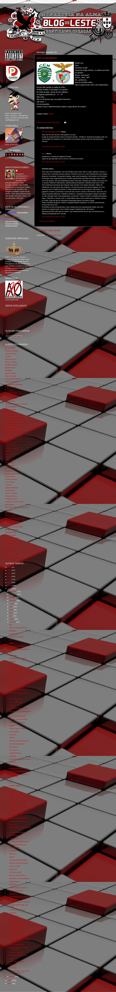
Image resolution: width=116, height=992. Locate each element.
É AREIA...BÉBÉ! (15, 786)
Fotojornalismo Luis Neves (14, 426)
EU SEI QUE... (14, 634)
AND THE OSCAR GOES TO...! (20, 693)
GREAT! (12, 738)
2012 (10, 579)
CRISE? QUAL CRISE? (17, 671)
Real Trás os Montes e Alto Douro (17, 507)
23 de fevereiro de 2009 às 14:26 (53, 162)
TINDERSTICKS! (15, 753)
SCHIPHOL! (13, 655)
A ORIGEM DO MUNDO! (17, 658)
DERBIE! (12, 725)
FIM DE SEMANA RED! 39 (18, 888)
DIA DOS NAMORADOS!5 (18, 798)
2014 (10, 573)
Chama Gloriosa (11, 387)
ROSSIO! (12, 661)
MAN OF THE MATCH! (17, 875)
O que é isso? (10, 482)
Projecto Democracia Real (14, 502)
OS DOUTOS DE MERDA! (18, 860)
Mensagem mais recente (49, 230)
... (9, 696)
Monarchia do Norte (12, 454)
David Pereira (10, 401)
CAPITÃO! (12, 894)
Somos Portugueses (12, 524)
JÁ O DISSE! (13, 916)
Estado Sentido (10, 409)
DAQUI (51, 114)
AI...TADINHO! (14, 835)
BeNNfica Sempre (11, 365)
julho (11, 607)
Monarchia (9, 451)
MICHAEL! (13, 824)
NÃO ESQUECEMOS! (17, 961)
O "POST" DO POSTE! (17, 910)
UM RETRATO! (14, 848)
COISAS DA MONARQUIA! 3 (19, 807)
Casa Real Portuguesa (13, 379)
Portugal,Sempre (11, 499)
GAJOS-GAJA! (14, 679)
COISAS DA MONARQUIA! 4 (19, 768)
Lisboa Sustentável (11, 446)
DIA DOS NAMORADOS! (18, 845)
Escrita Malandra (11, 407)
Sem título (12, 965)
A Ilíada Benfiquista (12, 351)
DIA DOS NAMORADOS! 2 (18, 832)
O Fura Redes (10, 476)
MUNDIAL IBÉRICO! (16, 944)
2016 (10, 567)
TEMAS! (12, 804)
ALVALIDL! (13, 735)
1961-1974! (13, 869)
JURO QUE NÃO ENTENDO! (19, 771)
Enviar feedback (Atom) (53, 235)
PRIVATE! (12, 631)
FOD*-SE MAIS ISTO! (16, 919)
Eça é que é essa (11, 415)
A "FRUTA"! (13, 851)
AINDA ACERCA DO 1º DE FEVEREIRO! (18, 948)
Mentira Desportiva (11, 448)
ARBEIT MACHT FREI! (17, 722)
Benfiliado (8, 370)
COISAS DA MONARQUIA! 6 (19, 649)
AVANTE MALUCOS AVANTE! (19, 902)
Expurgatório (9, 412)
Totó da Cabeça (10, 535)
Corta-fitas (8, 395)
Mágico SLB (9, 460)
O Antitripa (9, 471)
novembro (13, 594)
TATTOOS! (13, 789)
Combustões (9, 390)
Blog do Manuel (10, 376)
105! (10, 625)
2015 (10, 570)
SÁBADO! (12, 705)
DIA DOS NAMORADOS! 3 (18, 821)
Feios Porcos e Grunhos (13, 421)
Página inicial (77, 230)
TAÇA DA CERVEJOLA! (17, 925)
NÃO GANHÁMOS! (46, 57)
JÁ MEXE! (12, 913)
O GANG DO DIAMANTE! (18, 818)
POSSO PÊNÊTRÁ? (16, 928)
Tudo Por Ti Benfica (12, 538)
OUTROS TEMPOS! (16, 952)
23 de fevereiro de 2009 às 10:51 (53, 146)
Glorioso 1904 (10, 437)
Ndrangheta (9, 462)
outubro (12, 597)
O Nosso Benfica (11, 479)
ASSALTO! (13, 884)
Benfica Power (10, 368)
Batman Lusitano (11, 362)
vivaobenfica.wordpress (13, 557)
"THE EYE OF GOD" (16, 637)
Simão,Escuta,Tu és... (13, 521)
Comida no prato (11, 393)
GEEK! (11, 664)
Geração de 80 (10, 434)
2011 (10, 582)
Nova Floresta (10, 465)
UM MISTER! (13, 765)
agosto (12, 603)
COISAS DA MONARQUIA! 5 (19, 741)
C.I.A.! (11, 780)
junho (12, 610)
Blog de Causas (10, 373)
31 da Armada (10, 348)
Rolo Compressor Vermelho (14, 518)
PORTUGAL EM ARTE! (17, 690)
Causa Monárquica (11, 381)
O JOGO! (12, 762)
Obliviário (8, 485)
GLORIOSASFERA (12, 432)
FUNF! (11, 643)
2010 (10, 585)
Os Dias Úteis (10, 490)
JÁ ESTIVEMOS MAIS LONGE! (20, 668)
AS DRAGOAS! (14, 931)
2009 (10, 589)
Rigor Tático (9, 513)
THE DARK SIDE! (15, 872)
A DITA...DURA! (14, 866)
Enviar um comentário (47, 221)
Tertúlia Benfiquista (11, 529)
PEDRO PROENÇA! (16, 891)
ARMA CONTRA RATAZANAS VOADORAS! (19, 940)
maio (11, 613)
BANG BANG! (14, 732)
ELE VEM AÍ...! (14, 750)
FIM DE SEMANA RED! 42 (18, 628)
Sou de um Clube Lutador (51, 132)
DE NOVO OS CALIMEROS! (19, 878)
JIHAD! (11, 958)
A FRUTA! (12, 756)
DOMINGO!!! (13, 810)
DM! (10, 652)
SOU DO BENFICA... (16, 702)
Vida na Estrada (10, 543)
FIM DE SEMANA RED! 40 (18, 795)
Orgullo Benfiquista (11, 488)
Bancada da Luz (11, 359)
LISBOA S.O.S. (10, 443)
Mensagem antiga (102, 230)
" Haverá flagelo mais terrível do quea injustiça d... (19, 972)
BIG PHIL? (13, 854)
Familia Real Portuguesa (13, 418)
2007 (10, 983)
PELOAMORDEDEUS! (17, 744)
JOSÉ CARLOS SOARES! (18, 955)
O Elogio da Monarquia (13, 474)
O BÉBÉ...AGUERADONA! (18, 719)
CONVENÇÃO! (14, 881)
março (12, 619)
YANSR (8, 552)
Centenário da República (14, 384)
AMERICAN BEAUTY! (17, 687)
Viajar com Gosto (11, 541)
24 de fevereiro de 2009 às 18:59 (53, 217)
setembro (13, 600)
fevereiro (13, 622)
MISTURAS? (13, 747)
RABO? (11, 857)
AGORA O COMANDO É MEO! (20, 759)
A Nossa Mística (10, 354)
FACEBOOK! (13, 839)
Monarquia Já (10, 457)
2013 (10, 576)
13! (10, 783)
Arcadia (8, 356)
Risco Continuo (10, 516)
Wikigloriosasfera (11, 549)
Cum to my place (11, 398)
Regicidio (8, 510)
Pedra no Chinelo (11, 493)
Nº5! (10, 640)
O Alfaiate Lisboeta (11, 468)
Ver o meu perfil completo (14, 201)
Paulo (44, 153)
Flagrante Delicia (11, 423)
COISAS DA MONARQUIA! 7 (19, 646)
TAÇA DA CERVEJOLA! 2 (18, 922)
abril (11, 616)
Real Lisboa (9, 504)
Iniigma (7, 440)
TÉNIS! (11, 792)
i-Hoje (7, 555)
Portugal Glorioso (11, 496)
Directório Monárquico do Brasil (16, 404)
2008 (10, 980)
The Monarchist (10, 532)
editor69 (21, 171)
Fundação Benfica (11, 429)
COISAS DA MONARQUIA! (18, 863)
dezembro (13, 591)
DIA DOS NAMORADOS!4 (18, 801)
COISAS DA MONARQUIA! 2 (19, 842)
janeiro (12, 976)
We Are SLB (9, 546)
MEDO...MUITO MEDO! (17, 716)
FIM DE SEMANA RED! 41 (18, 708)
